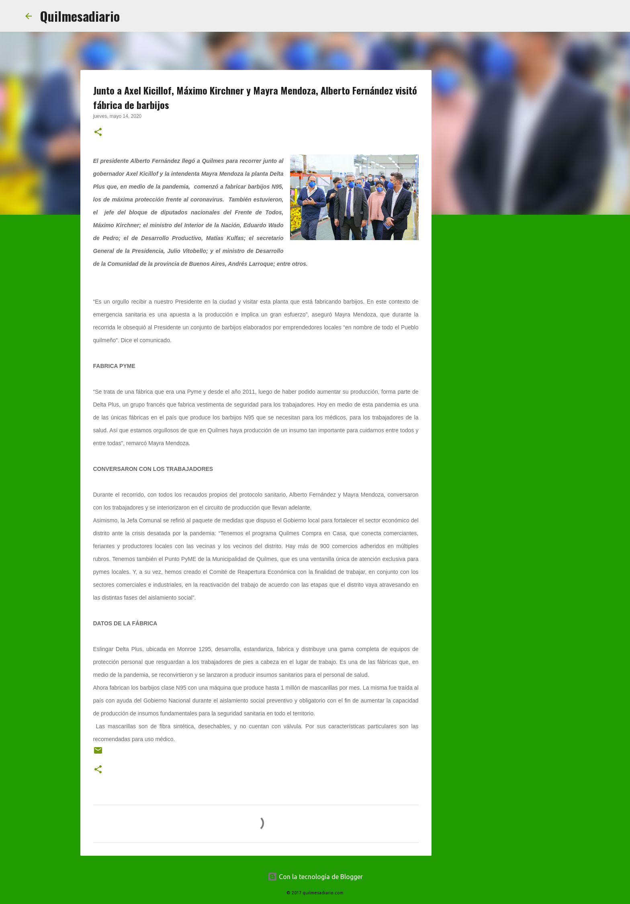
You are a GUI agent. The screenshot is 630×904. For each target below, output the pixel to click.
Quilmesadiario (80, 15)
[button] (98, 132)
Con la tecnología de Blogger (315, 876)
